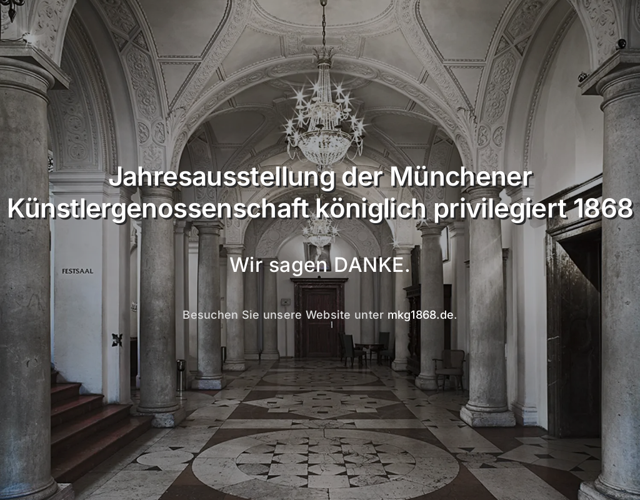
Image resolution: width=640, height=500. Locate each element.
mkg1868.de (421, 314)
